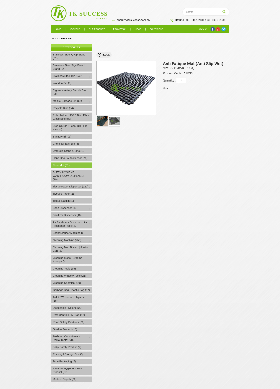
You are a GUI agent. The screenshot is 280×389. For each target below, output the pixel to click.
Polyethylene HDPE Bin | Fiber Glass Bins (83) (71, 117)
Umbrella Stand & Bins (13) (69, 150)
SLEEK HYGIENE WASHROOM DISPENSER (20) (69, 176)
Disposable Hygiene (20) (67, 307)
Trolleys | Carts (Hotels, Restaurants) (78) (67, 338)
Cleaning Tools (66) (64, 268)
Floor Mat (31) (61, 165)
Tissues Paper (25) (64, 193)
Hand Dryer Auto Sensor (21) (70, 157)
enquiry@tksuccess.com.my (133, 19)
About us (74, 29)
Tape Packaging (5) (64, 361)
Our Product (97, 29)
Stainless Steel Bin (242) (67, 75)
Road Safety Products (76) (68, 322)
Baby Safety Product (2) (67, 347)
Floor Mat (66, 38)
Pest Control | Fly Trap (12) (69, 314)
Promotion (119, 29)
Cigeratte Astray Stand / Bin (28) (69, 92)
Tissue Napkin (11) (64, 200)
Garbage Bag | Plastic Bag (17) (71, 289)
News (138, 29)
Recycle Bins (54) (63, 108)
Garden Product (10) (65, 329)
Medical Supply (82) (65, 379)
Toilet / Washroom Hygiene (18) (69, 299)
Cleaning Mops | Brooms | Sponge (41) (68, 259)
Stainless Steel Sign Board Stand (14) (69, 67)
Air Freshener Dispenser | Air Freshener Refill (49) (70, 224)
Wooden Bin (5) (62, 83)
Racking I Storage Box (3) (68, 354)
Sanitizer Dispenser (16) (67, 215)
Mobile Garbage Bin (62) (67, 100)
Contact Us (156, 29)
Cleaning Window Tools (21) (69, 275)
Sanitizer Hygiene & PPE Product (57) (67, 370)
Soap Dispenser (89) (65, 207)
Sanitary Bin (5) (62, 136)
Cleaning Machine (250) (67, 239)
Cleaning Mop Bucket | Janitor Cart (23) (71, 249)
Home (58, 29)
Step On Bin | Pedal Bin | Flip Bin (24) (70, 127)
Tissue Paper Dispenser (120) (70, 186)
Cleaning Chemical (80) (67, 282)
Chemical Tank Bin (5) (66, 143)
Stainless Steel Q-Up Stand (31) (69, 56)
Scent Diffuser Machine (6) (68, 232)
